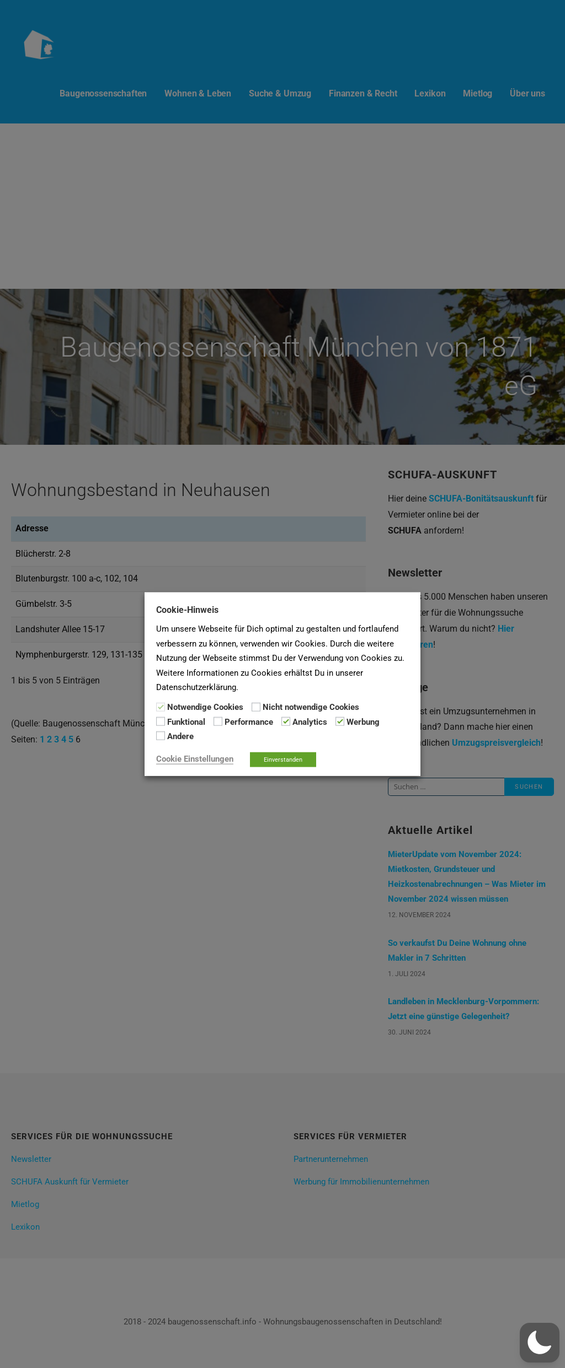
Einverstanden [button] (283, 759)
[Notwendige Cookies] (160, 706)
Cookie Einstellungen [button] (194, 758)
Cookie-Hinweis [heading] (187, 610)
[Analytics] (285, 721)
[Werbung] (339, 721)
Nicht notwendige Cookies (311, 707)
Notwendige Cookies (205, 707)
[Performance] (218, 721)
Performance (249, 722)
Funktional (186, 722)
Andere (180, 736)
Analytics (309, 722)
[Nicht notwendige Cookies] (256, 706)
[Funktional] (160, 721)
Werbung (363, 722)
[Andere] (160, 735)
